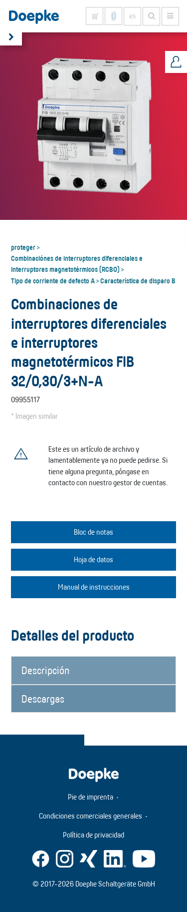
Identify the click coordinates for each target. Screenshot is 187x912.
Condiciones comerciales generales (90, 816)
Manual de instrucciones (94, 587)
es (132, 15)
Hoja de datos (93, 559)
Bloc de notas (93, 532)
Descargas (42, 698)
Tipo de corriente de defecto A (53, 280)
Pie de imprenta (90, 797)
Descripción (45, 670)
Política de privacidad (93, 835)
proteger (23, 246)
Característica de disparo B (138, 280)
